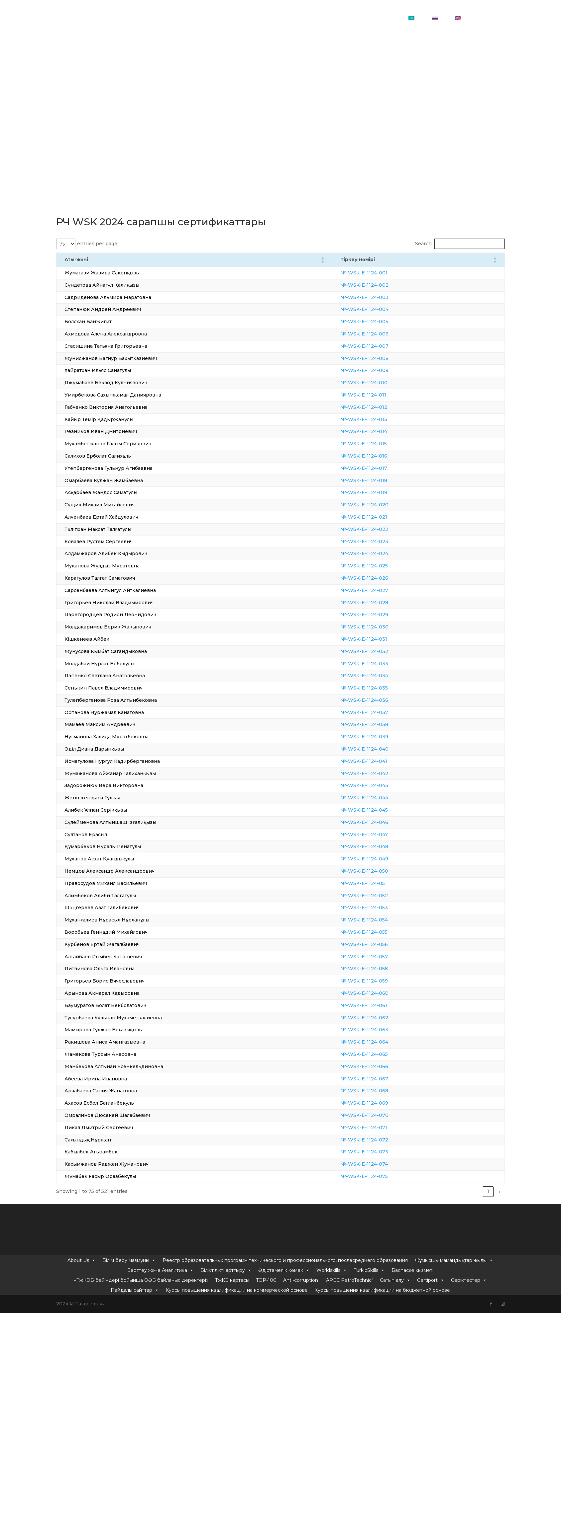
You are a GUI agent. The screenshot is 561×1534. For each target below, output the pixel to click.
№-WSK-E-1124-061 (382, 1005)
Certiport (430, 75)
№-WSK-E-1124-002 (383, 285)
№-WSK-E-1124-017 (382, 468)
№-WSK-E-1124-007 (383, 346)
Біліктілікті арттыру (226, 65)
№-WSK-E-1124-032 (383, 651)
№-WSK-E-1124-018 (382, 480)
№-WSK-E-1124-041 (382, 761)
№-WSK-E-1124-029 (383, 615)
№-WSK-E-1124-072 (383, 1140)
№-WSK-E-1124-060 (383, 993)
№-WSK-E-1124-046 (383, 822)
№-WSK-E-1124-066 (383, 1066)
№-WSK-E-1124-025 (382, 566)
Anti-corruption (300, 75)
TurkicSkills (369, 65)
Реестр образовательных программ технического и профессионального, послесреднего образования (285, 55)
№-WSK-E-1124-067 (383, 1079)
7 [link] (488, 1192)
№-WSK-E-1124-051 (382, 883)
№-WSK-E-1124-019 (382, 492)
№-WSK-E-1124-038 (383, 724)
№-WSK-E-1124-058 (382, 969)
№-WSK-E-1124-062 (383, 1018)
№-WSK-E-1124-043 (383, 785)
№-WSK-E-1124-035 (382, 688)
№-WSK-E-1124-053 (382, 908)
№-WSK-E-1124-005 (383, 322)
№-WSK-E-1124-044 (383, 798)
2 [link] (431, 1192)
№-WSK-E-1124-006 (383, 334)
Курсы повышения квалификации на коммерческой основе (237, 85)
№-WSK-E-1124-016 (382, 456)
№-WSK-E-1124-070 (383, 1115)
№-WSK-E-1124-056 (382, 944)
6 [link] (477, 1192)
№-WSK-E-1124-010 (382, 383)
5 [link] (466, 1192)
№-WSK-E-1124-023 (383, 542)
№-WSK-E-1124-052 (382, 896)
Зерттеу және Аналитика (161, 65)
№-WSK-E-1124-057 (382, 957)
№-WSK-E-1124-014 (382, 431)
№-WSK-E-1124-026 (383, 578)
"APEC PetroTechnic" (349, 75)
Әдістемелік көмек (284, 65)
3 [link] (443, 1192)
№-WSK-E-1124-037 (383, 712)
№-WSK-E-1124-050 (383, 871)
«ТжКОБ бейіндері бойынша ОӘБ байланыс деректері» (141, 75)
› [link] (499, 1192)
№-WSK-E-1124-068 (383, 1091)
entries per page (97, 244)
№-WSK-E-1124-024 (383, 553)
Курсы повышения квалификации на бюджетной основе (382, 85)
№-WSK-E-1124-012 (382, 407)
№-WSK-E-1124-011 (382, 395)
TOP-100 (266, 75)
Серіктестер (469, 75)
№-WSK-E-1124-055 (382, 932)
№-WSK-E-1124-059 (382, 981)
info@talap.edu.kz (282, 23)
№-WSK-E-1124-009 (383, 370)
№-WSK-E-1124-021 (382, 517)
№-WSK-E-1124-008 (383, 358)
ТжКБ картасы (232, 75)
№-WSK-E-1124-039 (383, 737)
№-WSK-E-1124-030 (383, 627)
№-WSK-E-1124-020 (383, 505)
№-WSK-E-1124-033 (383, 664)
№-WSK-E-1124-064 (383, 1042)
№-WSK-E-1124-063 (383, 1030)
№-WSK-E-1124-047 (382, 835)
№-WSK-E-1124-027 (383, 590)
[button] (341, 260)
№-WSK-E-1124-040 (383, 749)
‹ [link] (409, 1192)
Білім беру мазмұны (129, 55)
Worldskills (331, 65)
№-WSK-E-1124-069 (383, 1103)
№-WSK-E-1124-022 (383, 529)
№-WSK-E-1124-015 (382, 444)
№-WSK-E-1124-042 (383, 773)
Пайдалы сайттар (135, 85)
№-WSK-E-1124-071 (382, 1128)
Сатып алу (395, 75)
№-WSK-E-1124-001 (382, 273)
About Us (81, 55)
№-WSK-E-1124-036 (383, 700)
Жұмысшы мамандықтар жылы (453, 55)
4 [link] (454, 1192)
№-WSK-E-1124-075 (382, 1176)
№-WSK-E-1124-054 (382, 920)
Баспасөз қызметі (412, 65)
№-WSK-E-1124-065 (382, 1054)
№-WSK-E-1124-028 (383, 603)
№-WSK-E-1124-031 (382, 639)
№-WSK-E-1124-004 (383, 309)
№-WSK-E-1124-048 (383, 846)
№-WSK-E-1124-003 (383, 297)
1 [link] (420, 1192)
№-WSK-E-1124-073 (383, 1152)
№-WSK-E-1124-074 (382, 1164)
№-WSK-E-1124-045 (382, 810)
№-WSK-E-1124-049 (383, 859)
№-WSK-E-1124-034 (383, 676)
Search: (424, 244)
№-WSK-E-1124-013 (382, 419)
